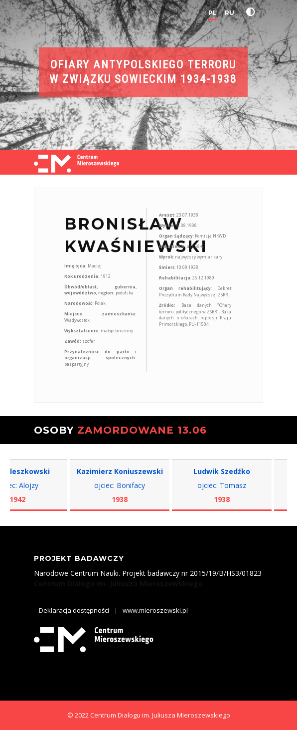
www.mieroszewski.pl (155, 610)
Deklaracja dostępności (74, 610)
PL (212, 12)
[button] (252, 11)
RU (229, 12)
